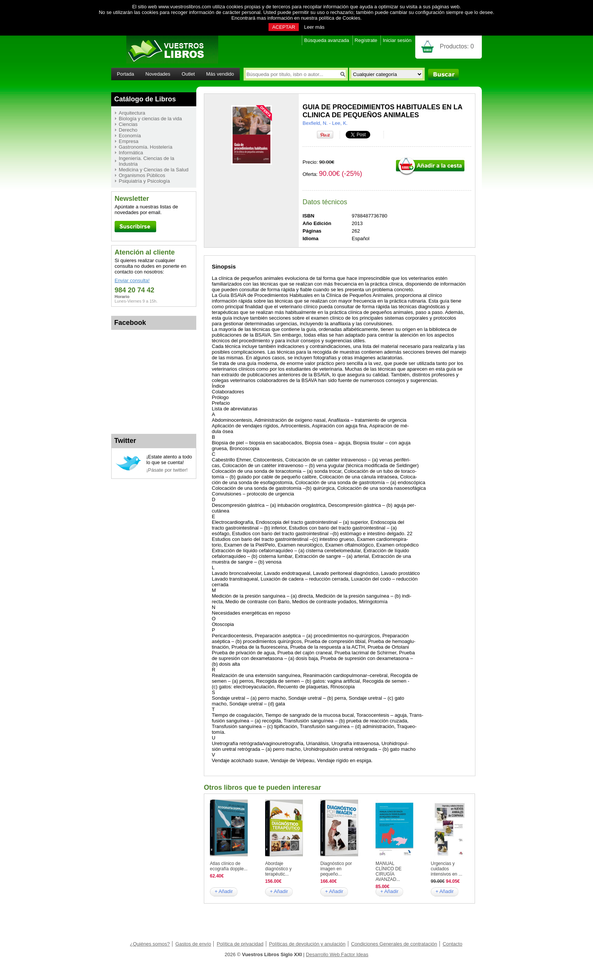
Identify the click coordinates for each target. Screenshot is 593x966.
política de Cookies (339, 18)
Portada (125, 74)
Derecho (128, 130)
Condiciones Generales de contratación (394, 944)
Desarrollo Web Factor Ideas (337, 954)
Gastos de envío (193, 944)
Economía (130, 135)
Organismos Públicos (142, 175)
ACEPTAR (283, 27)
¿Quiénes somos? (150, 944)
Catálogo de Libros (145, 99)
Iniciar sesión (397, 40)
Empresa (128, 141)
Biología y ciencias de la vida (150, 118)
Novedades (158, 74)
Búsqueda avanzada (326, 40)
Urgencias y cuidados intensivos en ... (446, 869)
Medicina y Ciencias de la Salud (153, 169)
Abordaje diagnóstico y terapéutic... (278, 869)
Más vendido (220, 74)
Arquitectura (132, 113)
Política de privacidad (240, 944)
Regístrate (366, 40)
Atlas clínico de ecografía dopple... (228, 866)
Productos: (457, 46)
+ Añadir (223, 891)
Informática (131, 152)
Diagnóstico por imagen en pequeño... (336, 869)
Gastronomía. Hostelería (145, 147)
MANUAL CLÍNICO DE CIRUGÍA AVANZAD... (389, 871)
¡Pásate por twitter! (167, 470)
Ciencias (128, 124)
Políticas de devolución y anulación (307, 944)
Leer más (314, 27)
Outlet (188, 74)
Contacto (452, 944)
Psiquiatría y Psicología (144, 181)
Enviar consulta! (132, 280)
